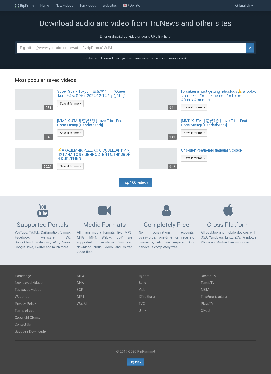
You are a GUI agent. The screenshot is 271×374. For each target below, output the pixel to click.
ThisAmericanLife (214, 297)
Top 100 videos (135, 182)
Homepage (23, 276)
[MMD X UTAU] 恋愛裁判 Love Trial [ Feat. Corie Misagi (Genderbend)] (90, 123)
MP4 (80, 297)
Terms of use (25, 311)
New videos (64, 5)
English (135, 362)
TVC (142, 304)
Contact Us (23, 324)
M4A (80, 283)
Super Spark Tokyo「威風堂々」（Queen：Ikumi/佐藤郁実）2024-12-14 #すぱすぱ (93, 93)
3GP (80, 290)
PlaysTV (207, 304)
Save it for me (70, 103)
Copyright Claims (27, 318)
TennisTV (207, 283)
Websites (109, 5)
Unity (142, 311)
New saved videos (29, 283)
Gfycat (205, 311)
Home (44, 5)
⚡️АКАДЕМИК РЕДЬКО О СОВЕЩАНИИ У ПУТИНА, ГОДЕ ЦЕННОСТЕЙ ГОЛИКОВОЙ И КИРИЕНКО (94, 154)
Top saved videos (28, 290)
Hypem (144, 276)
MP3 (80, 276)
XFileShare (147, 297)
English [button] (244, 5)
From (24, 5)
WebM (82, 304)
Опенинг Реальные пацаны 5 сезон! (212, 150)
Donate (131, 5)
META (205, 290)
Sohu (142, 283)
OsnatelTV (208, 276)
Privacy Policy (25, 304)
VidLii (143, 290)
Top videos (88, 5)
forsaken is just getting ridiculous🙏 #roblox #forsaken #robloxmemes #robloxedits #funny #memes (218, 95)
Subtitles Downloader (31, 331)
